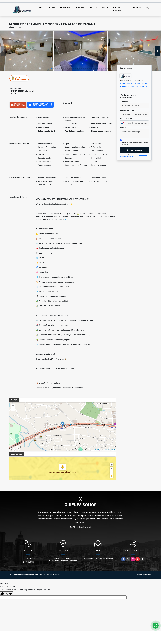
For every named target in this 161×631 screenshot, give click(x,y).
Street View (19, 78)
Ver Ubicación (55, 472)
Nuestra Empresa (117, 9)
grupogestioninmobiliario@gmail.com (136, 86)
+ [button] (13, 405)
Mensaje (123, 127)
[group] (26, 51)
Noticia (105, 7)
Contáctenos (135, 7)
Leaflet (97, 449)
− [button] (13, 409)
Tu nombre (124, 101)
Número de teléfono (127, 119)
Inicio (40, 7)
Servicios (93, 7)
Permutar (78, 7)
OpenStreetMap (110, 449)
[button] (51, 68)
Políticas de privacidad (80, 527)
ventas (51, 7)
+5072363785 (142, 83)
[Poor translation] (9, 593)
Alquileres (64, 7)
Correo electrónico (127, 110)
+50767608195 (127, 83)
